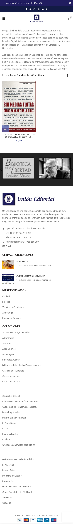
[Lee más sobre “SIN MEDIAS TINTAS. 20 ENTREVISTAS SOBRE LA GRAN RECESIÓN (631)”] (5, 128)
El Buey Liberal (9, 423)
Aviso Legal (7, 312)
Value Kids (7, 497)
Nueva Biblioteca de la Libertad (17, 486)
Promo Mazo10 (23, 261)
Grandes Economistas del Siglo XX (18, 445)
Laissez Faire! (8, 470)
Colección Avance (11, 376)
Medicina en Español (12, 475)
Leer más (57, 221)
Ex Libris (6, 439)
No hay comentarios (43, 266)
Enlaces (6, 302)
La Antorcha (8, 465)
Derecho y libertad (11, 412)
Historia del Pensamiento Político (18, 459)
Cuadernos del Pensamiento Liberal (19, 407)
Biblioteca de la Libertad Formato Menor (21, 365)
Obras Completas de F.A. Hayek (17, 492)
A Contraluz (8, 338)
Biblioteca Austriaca (12, 359)
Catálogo (6, 503)
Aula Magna (8, 354)
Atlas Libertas (9, 349)
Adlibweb (55, 515)
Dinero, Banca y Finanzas (14, 417)
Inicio (4, 75)
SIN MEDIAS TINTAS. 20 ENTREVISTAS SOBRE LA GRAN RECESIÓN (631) (19, 135)
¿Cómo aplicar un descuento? (30, 275)
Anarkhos (7, 343)
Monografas (8, 481)
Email (8, 246)
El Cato (5, 428)
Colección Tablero (11, 381)
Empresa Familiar (10, 434)
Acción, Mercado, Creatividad (16, 332)
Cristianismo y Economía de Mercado (20, 401)
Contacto (6, 296)
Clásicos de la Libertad (13, 370)
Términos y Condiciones (13, 307)
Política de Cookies (11, 318)
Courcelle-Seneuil (11, 396)
